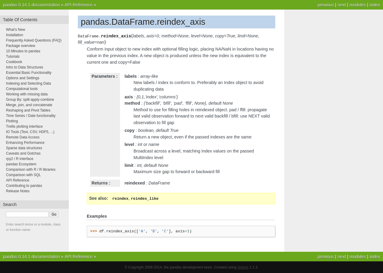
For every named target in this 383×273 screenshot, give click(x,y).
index (375, 4)
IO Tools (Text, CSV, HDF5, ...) (30, 132)
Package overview (20, 46)
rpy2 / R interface (19, 159)
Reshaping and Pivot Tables (28, 110)
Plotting (12, 121)
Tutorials (13, 56)
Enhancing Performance (25, 143)
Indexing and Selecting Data (28, 83)
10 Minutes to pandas (23, 51)
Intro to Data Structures (24, 67)
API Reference (79, 4)
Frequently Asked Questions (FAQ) (33, 40)
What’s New (15, 30)
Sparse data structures (24, 148)
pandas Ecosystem (21, 164)
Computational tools (22, 89)
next (342, 4)
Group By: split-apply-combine (30, 99)
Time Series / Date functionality (31, 116)
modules (357, 4)
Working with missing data (27, 94)
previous (325, 4)
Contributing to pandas (24, 186)
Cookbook (14, 62)
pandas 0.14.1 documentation (31, 4)
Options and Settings (22, 78)
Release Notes (18, 191)
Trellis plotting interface (24, 126)
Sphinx (243, 267)
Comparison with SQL (23, 175)
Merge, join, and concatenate (29, 105)
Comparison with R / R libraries (30, 169)
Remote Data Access (22, 137)
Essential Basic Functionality (28, 73)
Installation (14, 35)
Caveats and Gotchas (23, 153)
